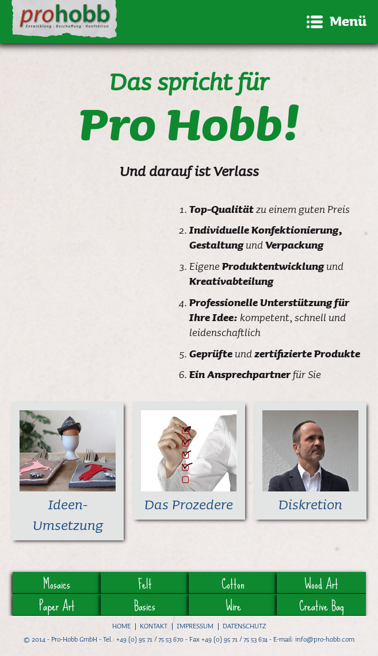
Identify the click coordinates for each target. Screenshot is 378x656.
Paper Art (57, 605)
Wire (233, 605)
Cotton (233, 583)
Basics (144, 605)
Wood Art (321, 583)
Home (121, 626)
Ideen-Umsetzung (68, 514)
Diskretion (310, 504)
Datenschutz (244, 626)
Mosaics (56, 583)
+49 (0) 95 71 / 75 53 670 (150, 639)
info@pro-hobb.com (324, 639)
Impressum (195, 626)
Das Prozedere (188, 504)
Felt (145, 583)
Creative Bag (321, 605)
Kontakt (153, 626)
